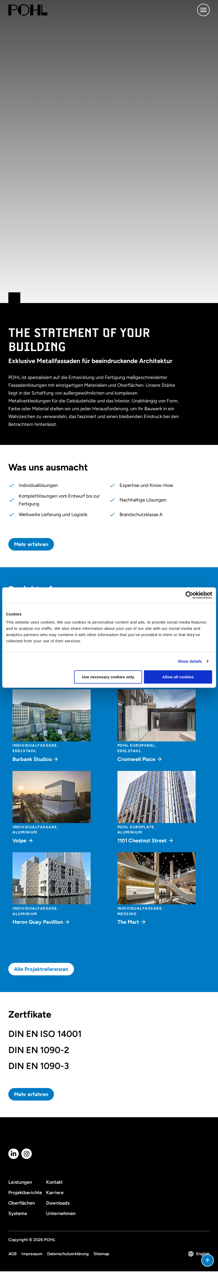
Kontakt (54, 1182)
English (199, 1254)
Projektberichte (25, 1192)
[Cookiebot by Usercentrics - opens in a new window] (189, 595)
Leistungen (20, 1182)
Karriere (55, 1192)
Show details (190, 661)
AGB (12, 1253)
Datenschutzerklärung (68, 1253)
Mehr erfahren (31, 544)
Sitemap (101, 1253)
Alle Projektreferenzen (41, 969)
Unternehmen (61, 1213)
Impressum (31, 1253)
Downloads (58, 1203)
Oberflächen (21, 1203)
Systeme (17, 1213)
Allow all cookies (178, 677)
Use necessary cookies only (108, 677)
